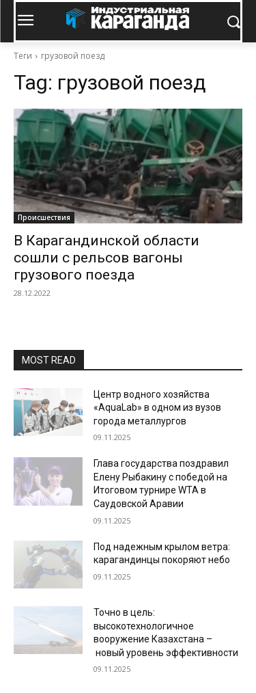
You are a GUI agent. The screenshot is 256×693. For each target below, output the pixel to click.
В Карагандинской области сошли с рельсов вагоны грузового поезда (106, 257)
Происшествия (44, 217)
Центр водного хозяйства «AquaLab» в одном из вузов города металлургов (157, 407)
